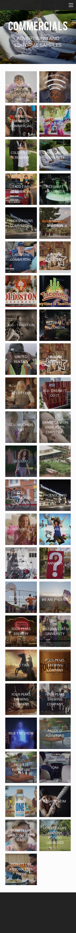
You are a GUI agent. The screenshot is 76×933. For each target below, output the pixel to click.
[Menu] (71, 5)
